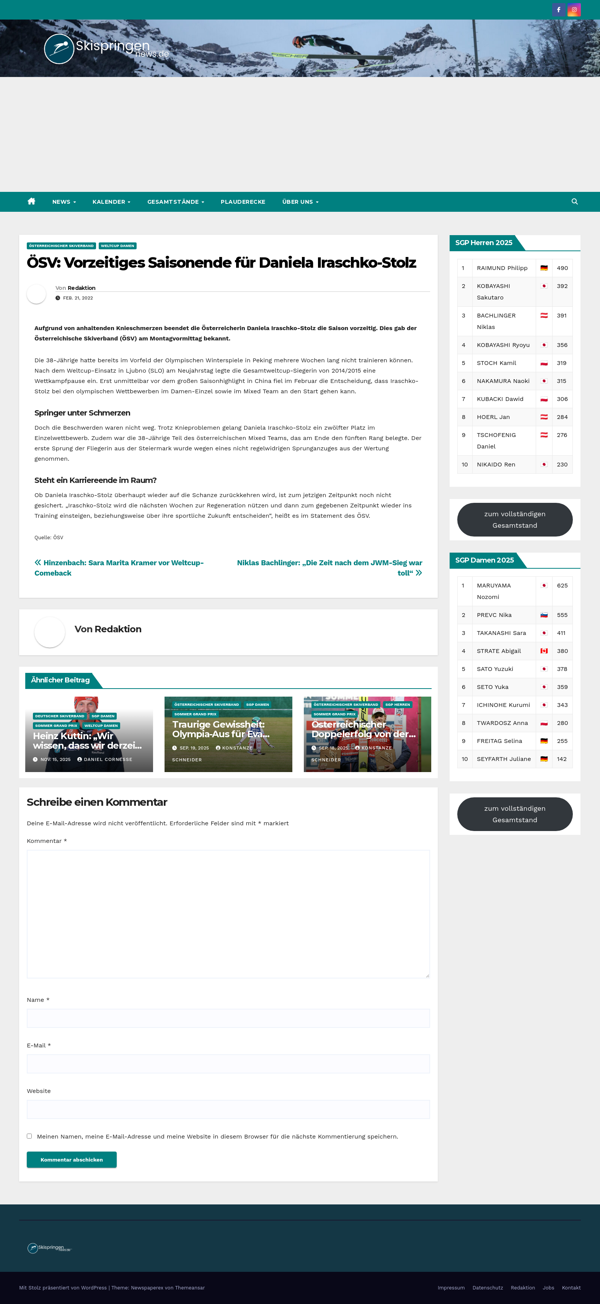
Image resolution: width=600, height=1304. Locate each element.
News (62, 201)
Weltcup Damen (117, 246)
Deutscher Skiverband (60, 716)
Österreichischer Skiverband (61, 246)
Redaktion (82, 288)
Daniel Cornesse (104, 759)
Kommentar (47, 840)
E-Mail (39, 1045)
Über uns (298, 201)
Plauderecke (243, 201)
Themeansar (190, 1288)
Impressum (451, 1288)
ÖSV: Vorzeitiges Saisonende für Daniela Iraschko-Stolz (221, 263)
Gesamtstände (174, 201)
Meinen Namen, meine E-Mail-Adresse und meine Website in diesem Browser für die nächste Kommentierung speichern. (217, 1136)
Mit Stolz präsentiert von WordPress (64, 1288)
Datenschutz (488, 1288)
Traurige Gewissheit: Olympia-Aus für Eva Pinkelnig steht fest (218, 734)
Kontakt (571, 1288)
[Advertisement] (300, 134)
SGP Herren (397, 704)
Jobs (548, 1288)
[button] (575, 201)
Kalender (110, 201)
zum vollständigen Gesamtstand (515, 519)
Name (38, 999)
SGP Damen (103, 716)
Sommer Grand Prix (56, 725)
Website (39, 1091)
